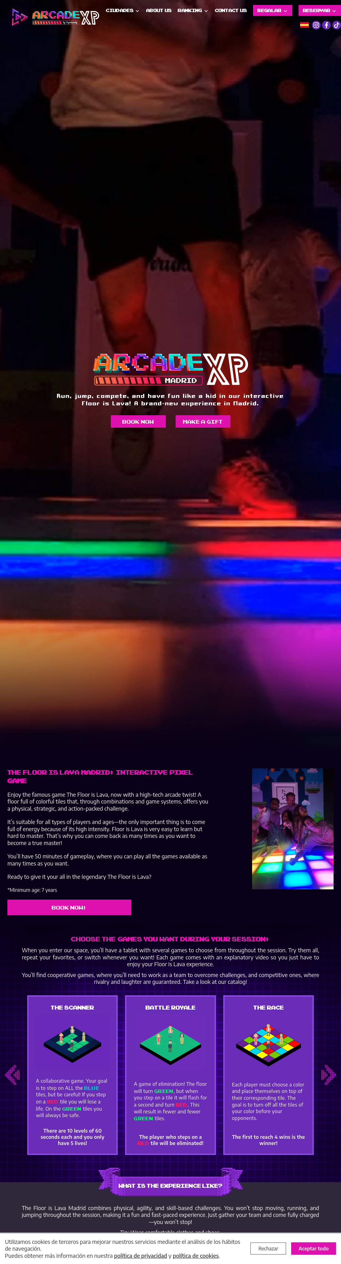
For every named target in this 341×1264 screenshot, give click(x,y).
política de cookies (196, 1255)
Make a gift (203, 421)
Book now (138, 421)
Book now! (69, 907)
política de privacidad (140, 1255)
